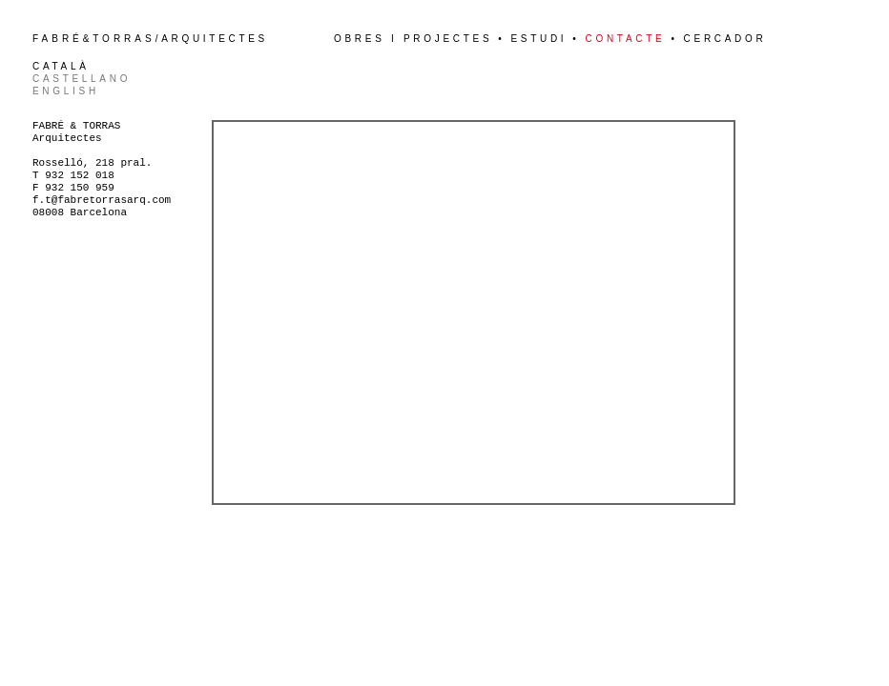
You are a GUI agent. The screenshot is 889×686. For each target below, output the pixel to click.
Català (61, 66)
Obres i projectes (413, 38)
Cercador (725, 38)
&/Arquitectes (150, 38)
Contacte (626, 38)
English (65, 91)
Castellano (81, 78)
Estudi (538, 38)
